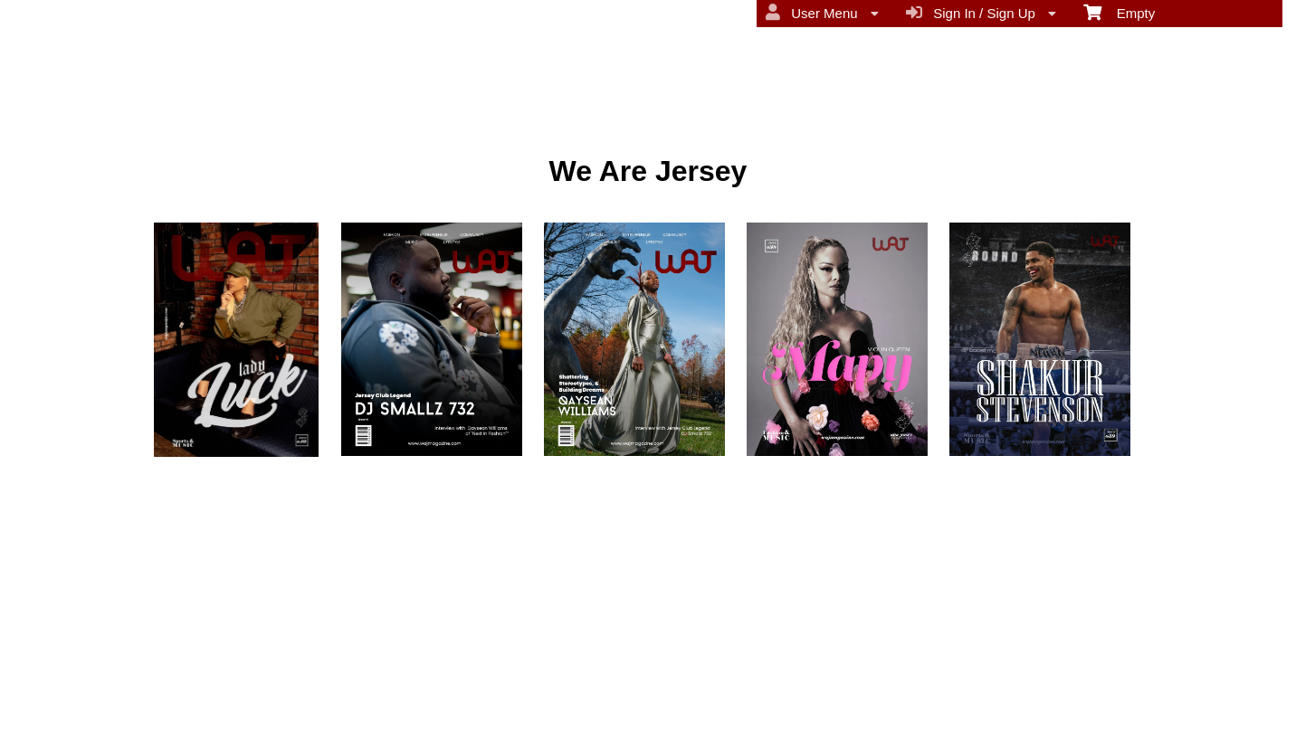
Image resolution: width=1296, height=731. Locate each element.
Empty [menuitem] (1119, 12)
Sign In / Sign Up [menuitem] (981, 13)
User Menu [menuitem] (822, 13)
